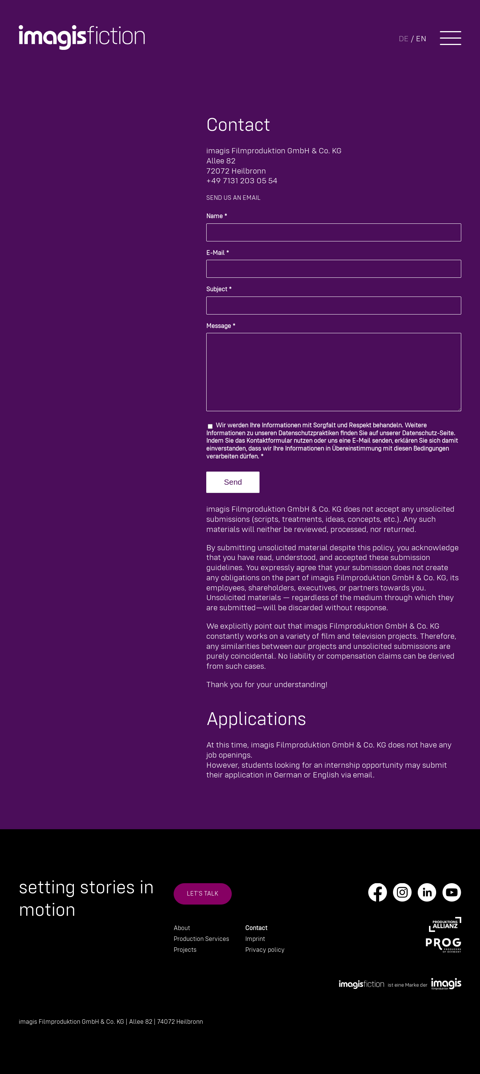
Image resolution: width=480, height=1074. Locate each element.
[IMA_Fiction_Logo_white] (82, 37)
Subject (219, 289)
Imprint (255, 939)
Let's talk (202, 894)
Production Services (201, 939)
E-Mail (217, 253)
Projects (185, 950)
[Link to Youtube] (451, 895)
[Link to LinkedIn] (427, 895)
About (182, 928)
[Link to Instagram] (402, 895)
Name (216, 216)
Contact (256, 928)
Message (221, 326)
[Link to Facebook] (377, 895)
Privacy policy (265, 950)
